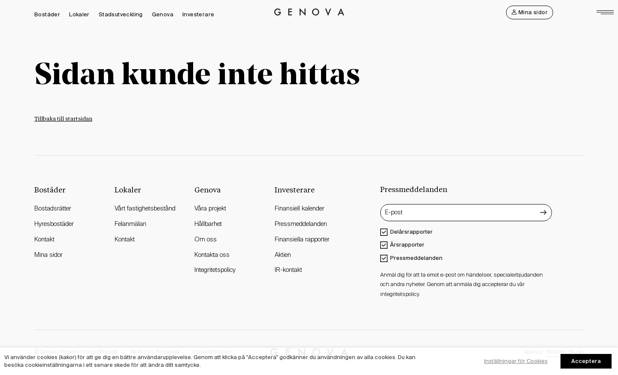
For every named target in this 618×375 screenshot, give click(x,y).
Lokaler (79, 14)
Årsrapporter (407, 244)
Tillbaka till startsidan (63, 119)
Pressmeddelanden (416, 258)
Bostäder (47, 14)
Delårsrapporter (411, 232)
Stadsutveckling (121, 14)
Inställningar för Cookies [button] (516, 361)
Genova (162, 14)
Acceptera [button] (586, 361)
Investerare (198, 14)
